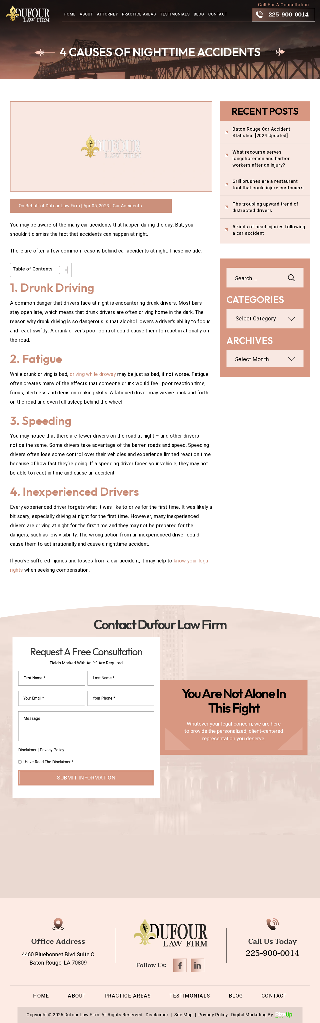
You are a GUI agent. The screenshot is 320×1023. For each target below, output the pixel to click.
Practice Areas (139, 14)
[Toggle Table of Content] (60, 270)
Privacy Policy (52, 750)
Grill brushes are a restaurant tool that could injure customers (268, 184)
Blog (199, 14)
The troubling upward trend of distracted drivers (265, 207)
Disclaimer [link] (157, 1015)
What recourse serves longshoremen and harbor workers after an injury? (261, 159)
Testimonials (175, 14)
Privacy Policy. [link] (213, 1015)
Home (70, 14)
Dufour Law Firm (63, 206)
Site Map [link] (183, 1015)
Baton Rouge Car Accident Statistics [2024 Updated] (261, 132)
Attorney (107, 14)
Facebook (180, 965)
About (86, 14)
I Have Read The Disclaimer (47, 762)
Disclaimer (27, 750)
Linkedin (197, 965)
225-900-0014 (288, 14)
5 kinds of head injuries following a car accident (268, 230)
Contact (217, 14)
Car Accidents (127, 206)
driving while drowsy (93, 374)
